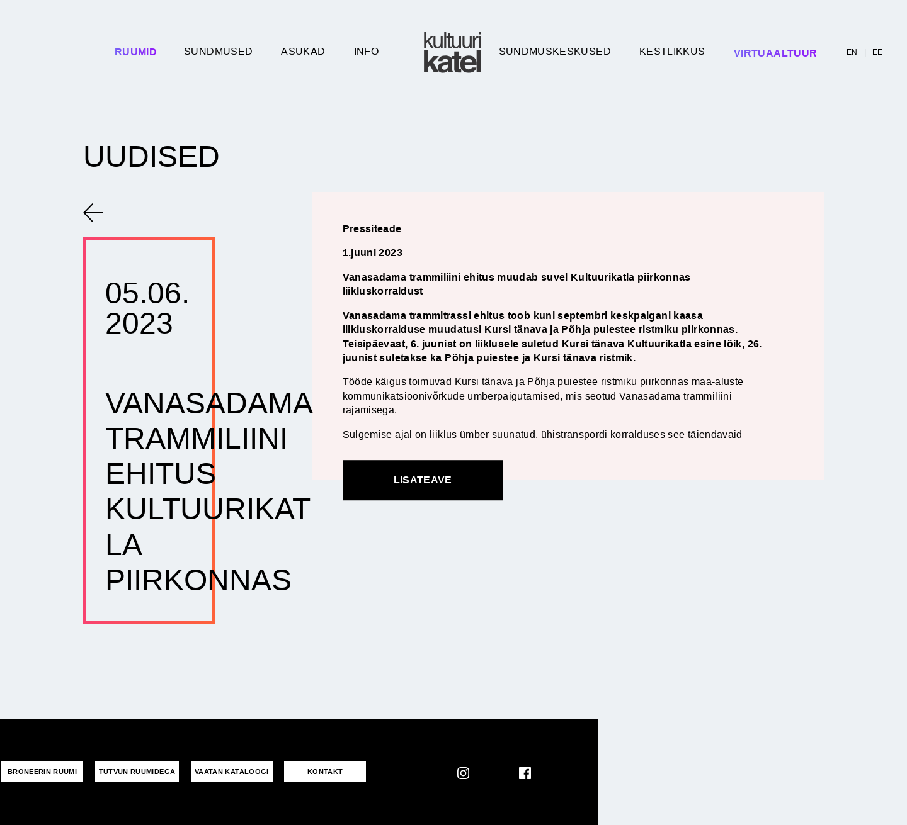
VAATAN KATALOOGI (232, 771)
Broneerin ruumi (42, 771)
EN (852, 52)
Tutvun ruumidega (137, 771)
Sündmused (218, 51)
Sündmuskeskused (555, 51)
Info (366, 51)
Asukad (303, 51)
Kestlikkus (672, 51)
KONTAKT (325, 771)
